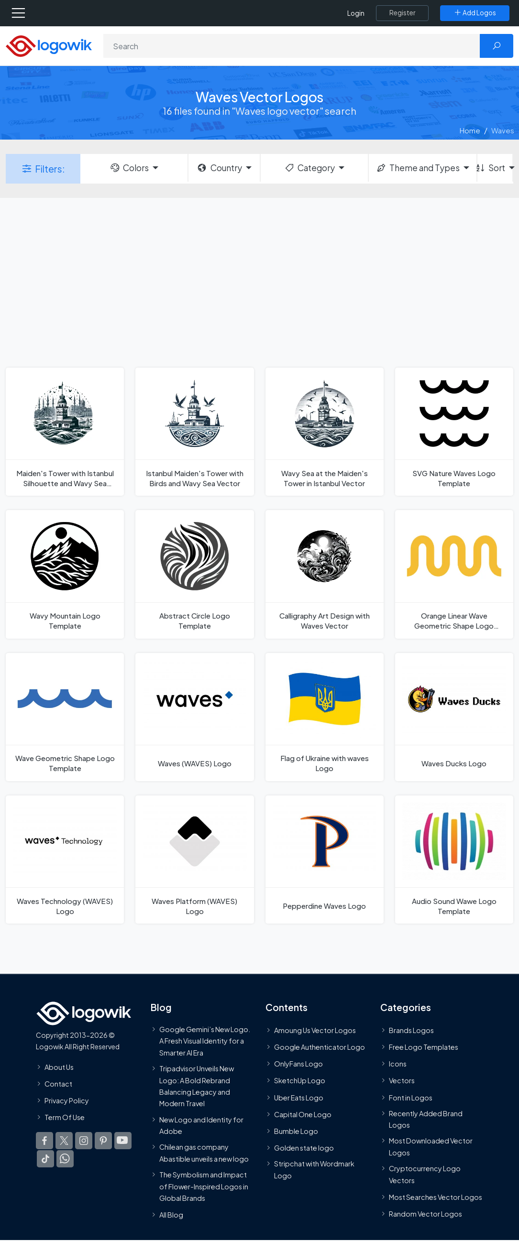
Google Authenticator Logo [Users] (319, 1047)
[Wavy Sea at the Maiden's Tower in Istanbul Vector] (324, 432)
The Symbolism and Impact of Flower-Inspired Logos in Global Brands (203, 1186)
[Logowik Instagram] (83, 1140)
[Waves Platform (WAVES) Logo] (194, 859)
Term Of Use (64, 1117)
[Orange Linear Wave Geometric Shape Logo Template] (454, 574)
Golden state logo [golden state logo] (304, 1147)
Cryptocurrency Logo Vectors (425, 1174)
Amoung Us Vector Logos (315, 1030)
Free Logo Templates (423, 1047)
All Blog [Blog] (171, 1214)
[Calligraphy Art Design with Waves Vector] (324, 574)
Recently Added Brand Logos (426, 1119)
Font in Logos (410, 1097)
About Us (59, 1067)
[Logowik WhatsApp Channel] (65, 1158)
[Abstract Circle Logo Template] (194, 574)
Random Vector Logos (425, 1213)
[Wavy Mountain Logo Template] (65, 574)
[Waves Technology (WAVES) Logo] (65, 859)
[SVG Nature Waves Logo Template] (454, 432)
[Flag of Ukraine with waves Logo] (324, 717)
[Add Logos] (474, 13)
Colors (129, 168)
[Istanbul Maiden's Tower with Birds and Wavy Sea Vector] (194, 432)
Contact (58, 1083)
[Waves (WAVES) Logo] (194, 717)
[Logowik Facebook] (44, 1140)
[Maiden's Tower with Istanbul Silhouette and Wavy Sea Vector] (65, 432)
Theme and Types (418, 168)
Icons (398, 1063)
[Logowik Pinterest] (103, 1140)
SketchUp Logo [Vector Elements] (299, 1081)
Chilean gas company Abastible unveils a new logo (204, 1153)
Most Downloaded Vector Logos (431, 1147)
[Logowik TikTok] (45, 1158)
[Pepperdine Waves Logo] (324, 859)
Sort (491, 168)
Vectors (402, 1081)
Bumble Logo (296, 1131)
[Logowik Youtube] (123, 1140)
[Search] (291, 46)
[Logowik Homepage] (49, 45)
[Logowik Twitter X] (64, 1140)
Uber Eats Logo (298, 1097)
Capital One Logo (302, 1114)
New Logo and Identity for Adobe (201, 1125)
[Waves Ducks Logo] (454, 717)
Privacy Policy (66, 1100)
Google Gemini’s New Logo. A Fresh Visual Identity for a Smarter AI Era (204, 1041)
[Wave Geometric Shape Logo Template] (65, 717)
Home (470, 130)
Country (219, 168)
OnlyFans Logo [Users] (298, 1063)
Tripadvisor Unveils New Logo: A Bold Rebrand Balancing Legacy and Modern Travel (196, 1086)
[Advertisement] (259, 281)
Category (309, 168)
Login (355, 13)
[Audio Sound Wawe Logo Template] (454, 859)
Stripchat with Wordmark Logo (314, 1169)
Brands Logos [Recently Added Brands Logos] (411, 1030)
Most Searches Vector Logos (435, 1197)
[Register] (402, 13)
